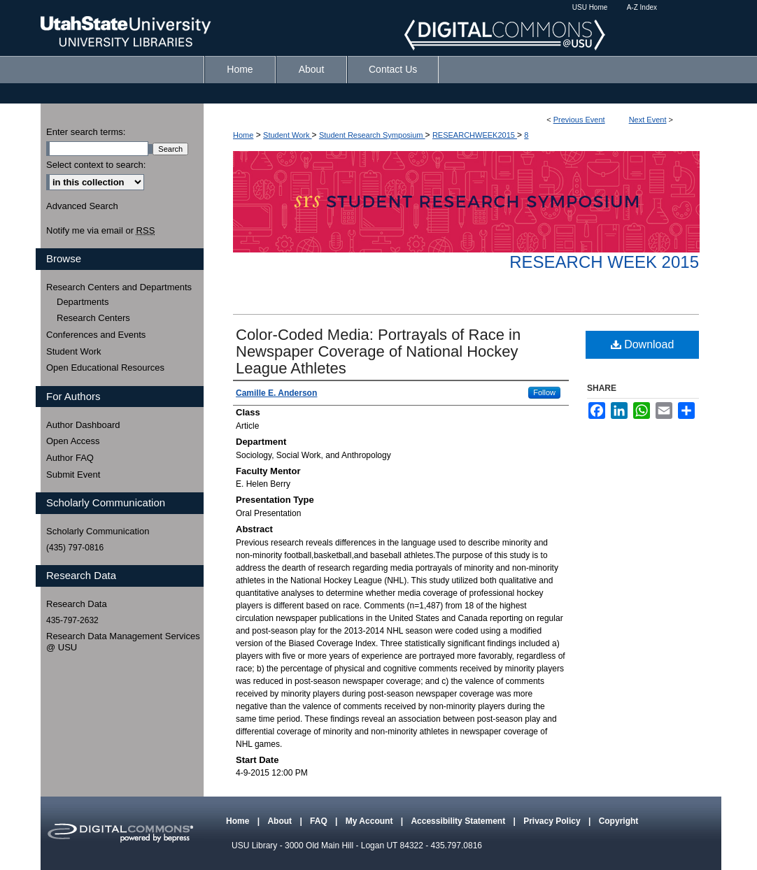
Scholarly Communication (97, 531)
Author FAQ (70, 457)
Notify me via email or (100, 230)
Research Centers (93, 318)
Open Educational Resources (105, 367)
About (280, 821)
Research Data (76, 604)
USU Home (590, 7)
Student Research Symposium (372, 135)
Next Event (648, 119)
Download (642, 344)
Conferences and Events (96, 334)
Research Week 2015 (604, 261)
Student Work (287, 135)
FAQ (320, 821)
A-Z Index (642, 7)
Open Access (73, 441)
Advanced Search (82, 206)
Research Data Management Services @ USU (123, 641)
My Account (370, 821)
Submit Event (73, 474)
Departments (82, 302)
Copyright (619, 821)
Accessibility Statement (459, 821)
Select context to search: (96, 164)
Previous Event (579, 119)
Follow (544, 392)
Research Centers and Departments (119, 287)
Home (243, 135)
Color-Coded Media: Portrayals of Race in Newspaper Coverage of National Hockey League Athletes (378, 351)
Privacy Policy (553, 821)
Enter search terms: (85, 132)
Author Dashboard (83, 425)
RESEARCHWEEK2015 (474, 135)
